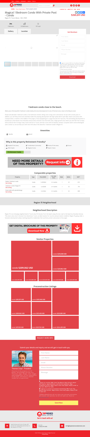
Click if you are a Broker (66, 69)
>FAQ (74, 9)
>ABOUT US (70, 9)
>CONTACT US (63, 9)
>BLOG (78, 9)
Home (12, 9)
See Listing (8, 183)
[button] (57, 35)
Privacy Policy (68, 74)
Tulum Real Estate (20, 9)
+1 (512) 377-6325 (42, 426)
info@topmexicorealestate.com (75, 426)
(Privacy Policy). (44, 397)
